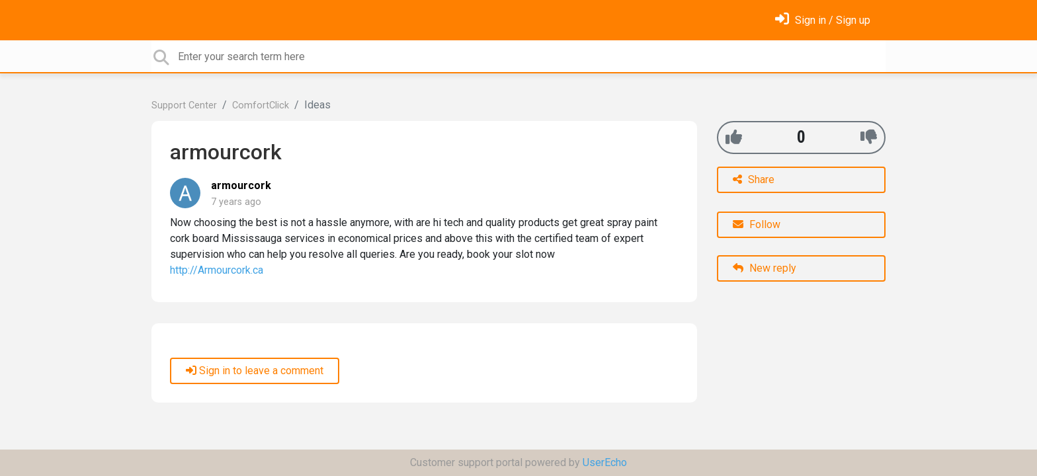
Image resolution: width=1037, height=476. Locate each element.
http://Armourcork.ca (216, 270)
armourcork (241, 185)
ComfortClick (260, 105)
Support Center (184, 105)
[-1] (868, 137)
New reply (764, 268)
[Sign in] (823, 20)
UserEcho (605, 462)
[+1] (734, 137)
